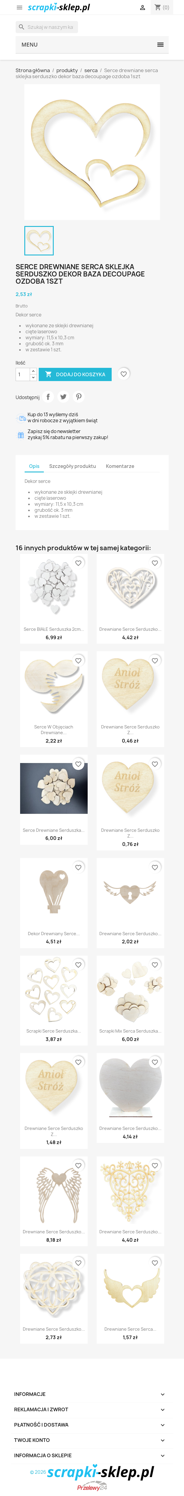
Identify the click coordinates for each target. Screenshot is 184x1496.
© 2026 (92, 1472)
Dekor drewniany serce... (54, 933)
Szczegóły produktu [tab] (72, 466)
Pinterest (79, 397)
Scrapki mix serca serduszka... (130, 1031)
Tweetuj (63, 397)
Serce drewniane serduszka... (54, 830)
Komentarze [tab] (120, 466)
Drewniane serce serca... (130, 1329)
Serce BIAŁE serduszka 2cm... (54, 629)
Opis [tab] (34, 466)
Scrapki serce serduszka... (53, 1031)
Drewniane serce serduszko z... (130, 730)
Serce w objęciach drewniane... (53, 730)
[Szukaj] (47, 27)
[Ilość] (23, 374)
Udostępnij (48, 397)
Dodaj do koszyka (75, 374)
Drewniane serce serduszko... (130, 629)
